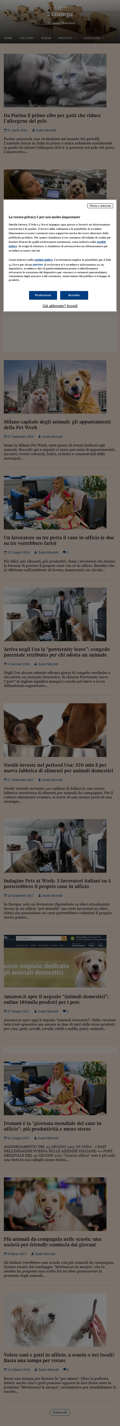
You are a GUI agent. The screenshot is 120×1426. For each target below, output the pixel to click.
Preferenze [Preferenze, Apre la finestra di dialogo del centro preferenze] (43, 295)
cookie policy (43, 259)
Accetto (74, 295)
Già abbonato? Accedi (60, 306)
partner (38, 264)
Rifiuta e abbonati (100, 205)
